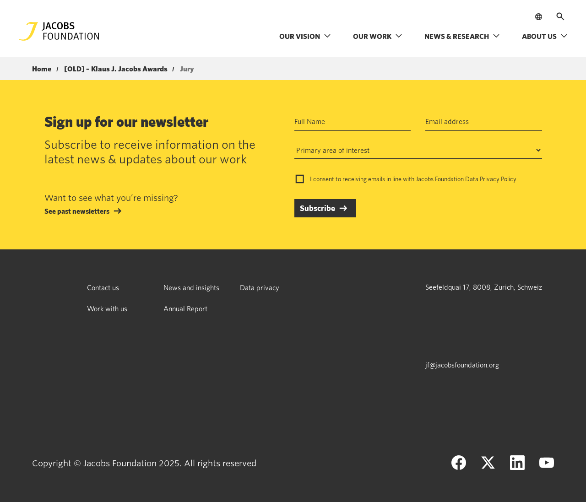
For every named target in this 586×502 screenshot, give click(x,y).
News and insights (191, 287)
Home (42, 69)
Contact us (103, 287)
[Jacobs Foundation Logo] (59, 31)
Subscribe (317, 208)
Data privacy (259, 287)
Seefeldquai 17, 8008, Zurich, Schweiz (483, 287)
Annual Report (185, 308)
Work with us (107, 308)
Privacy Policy (498, 179)
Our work (377, 36)
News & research (462, 36)
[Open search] (560, 16)
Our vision (305, 36)
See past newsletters (76, 211)
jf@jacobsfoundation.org (462, 365)
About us (545, 36)
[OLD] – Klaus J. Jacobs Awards (116, 69)
